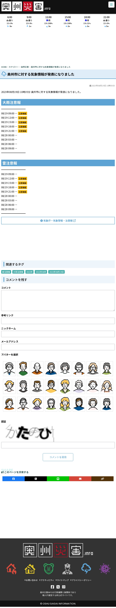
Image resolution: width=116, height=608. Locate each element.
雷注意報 (6, 273)
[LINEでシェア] (58, 480)
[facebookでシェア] (13, 480)
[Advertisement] (58, 48)
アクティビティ (46, 581)
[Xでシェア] (36, 480)
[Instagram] (63, 588)
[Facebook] (52, 588)
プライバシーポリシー (80, 581)
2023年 (29, 273)
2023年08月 (41, 273)
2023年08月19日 (56, 273)
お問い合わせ (31, 581)
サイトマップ (62, 581)
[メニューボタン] (111, 5)
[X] (58, 588)
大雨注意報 (18, 273)
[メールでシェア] (80, 480)
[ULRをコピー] (102, 480)
